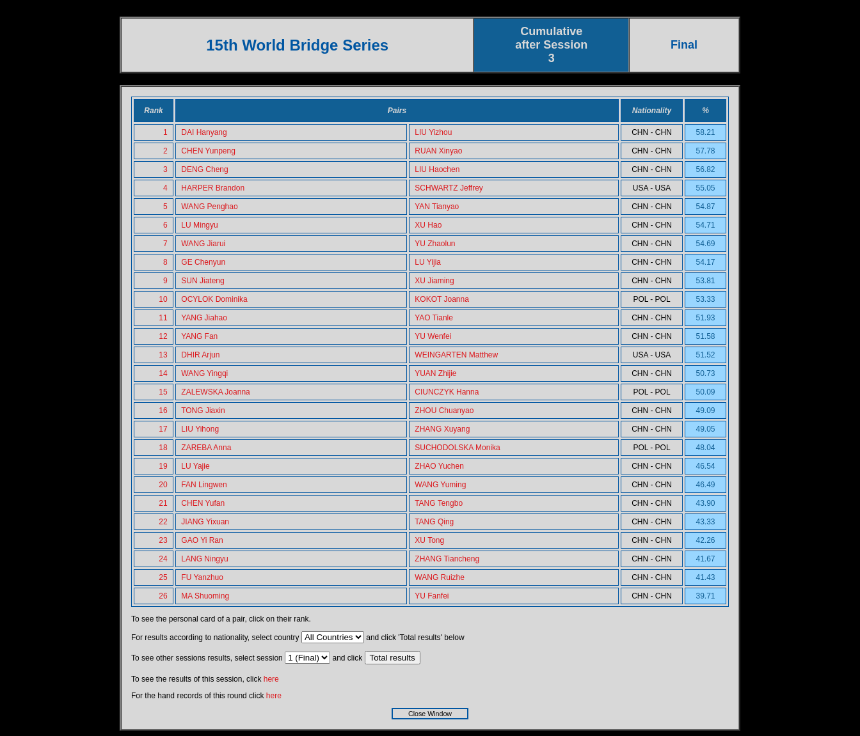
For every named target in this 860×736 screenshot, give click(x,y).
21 (163, 503)
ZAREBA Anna (206, 447)
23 (163, 540)
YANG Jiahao (204, 317)
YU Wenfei (433, 336)
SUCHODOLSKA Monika (457, 447)
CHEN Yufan (203, 503)
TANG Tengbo (439, 503)
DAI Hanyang (204, 132)
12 (163, 336)
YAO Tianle (434, 317)
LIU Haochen (437, 169)
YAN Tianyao (437, 206)
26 (163, 595)
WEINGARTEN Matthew (456, 354)
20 (163, 484)
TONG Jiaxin (203, 410)
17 (163, 429)
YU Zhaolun (435, 243)
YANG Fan (199, 336)
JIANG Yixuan (205, 521)
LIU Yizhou (433, 132)
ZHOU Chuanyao (444, 410)
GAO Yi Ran (202, 540)
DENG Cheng (204, 169)
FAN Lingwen (204, 484)
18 (163, 447)
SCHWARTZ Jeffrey (448, 188)
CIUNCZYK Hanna (447, 392)
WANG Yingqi (204, 373)
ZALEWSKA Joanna (215, 392)
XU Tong (429, 540)
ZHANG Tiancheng (447, 558)
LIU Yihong (200, 429)
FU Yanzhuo (202, 577)
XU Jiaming (434, 280)
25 (163, 577)
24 (163, 558)
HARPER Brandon (212, 188)
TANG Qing (434, 521)
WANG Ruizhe (440, 577)
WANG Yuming (440, 484)
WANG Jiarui (203, 243)
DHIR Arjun (200, 354)
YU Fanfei (432, 595)
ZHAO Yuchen (439, 466)
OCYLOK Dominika (214, 299)
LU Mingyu (199, 225)
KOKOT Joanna (442, 299)
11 (163, 317)
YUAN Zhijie (435, 373)
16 (163, 410)
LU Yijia (428, 262)
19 (163, 466)
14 (163, 373)
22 (163, 521)
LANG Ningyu (204, 558)
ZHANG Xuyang (442, 429)
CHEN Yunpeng (208, 150)
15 (163, 392)
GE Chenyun (203, 262)
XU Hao (428, 225)
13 (163, 354)
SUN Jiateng (202, 280)
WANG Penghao (209, 206)
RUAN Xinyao (438, 150)
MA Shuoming (205, 595)
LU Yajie (195, 466)
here (271, 679)
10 (163, 299)
